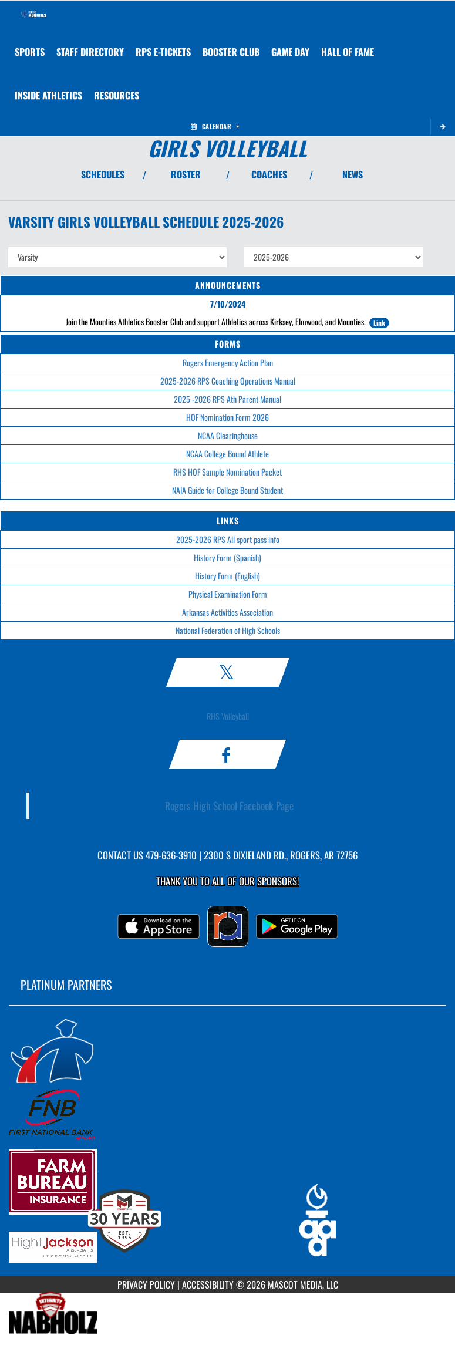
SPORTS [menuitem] (30, 52)
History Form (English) (227, 575)
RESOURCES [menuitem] (116, 95)
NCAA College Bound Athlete (227, 453)
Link (379, 323)
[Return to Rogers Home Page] (33, 15)
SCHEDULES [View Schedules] (102, 174)
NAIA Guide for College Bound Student (227, 490)
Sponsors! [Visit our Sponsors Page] (278, 881)
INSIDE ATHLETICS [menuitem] (48, 95)
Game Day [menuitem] (290, 52)
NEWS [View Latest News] (352, 174)
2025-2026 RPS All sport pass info (227, 539)
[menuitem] (90, 51)
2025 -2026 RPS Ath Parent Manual (227, 399)
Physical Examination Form (227, 594)
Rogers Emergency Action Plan (228, 362)
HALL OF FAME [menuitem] (347, 52)
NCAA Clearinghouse (228, 435)
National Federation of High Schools (228, 630)
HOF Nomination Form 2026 (227, 417)
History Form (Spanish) (227, 557)
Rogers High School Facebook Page (229, 805)
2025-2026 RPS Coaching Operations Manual (227, 381)
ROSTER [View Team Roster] (186, 174)
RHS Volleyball (228, 716)
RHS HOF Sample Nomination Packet (227, 472)
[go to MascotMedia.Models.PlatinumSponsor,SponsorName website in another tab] (227, 1050)
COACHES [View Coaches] (269, 174)
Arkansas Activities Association (227, 612)
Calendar (215, 126)
